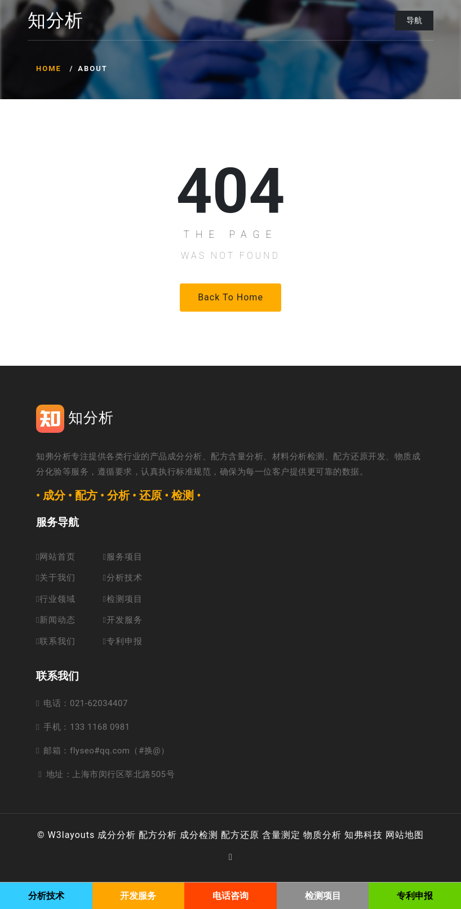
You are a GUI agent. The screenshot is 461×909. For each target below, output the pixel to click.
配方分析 (158, 835)
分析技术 (122, 578)
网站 (395, 835)
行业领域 (56, 599)
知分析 (55, 21)
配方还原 (240, 835)
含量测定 (281, 835)
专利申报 (122, 641)
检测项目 (122, 599)
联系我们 (56, 641)
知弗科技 (363, 835)
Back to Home (230, 297)
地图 (414, 835)
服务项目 (122, 557)
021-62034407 (99, 703)
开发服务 (122, 620)
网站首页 (56, 557)
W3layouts (71, 835)
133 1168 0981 (100, 727)
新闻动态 (56, 620)
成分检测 (199, 835)
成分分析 (116, 835)
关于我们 (56, 578)
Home (48, 68)
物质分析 (322, 835)
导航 (414, 20)
